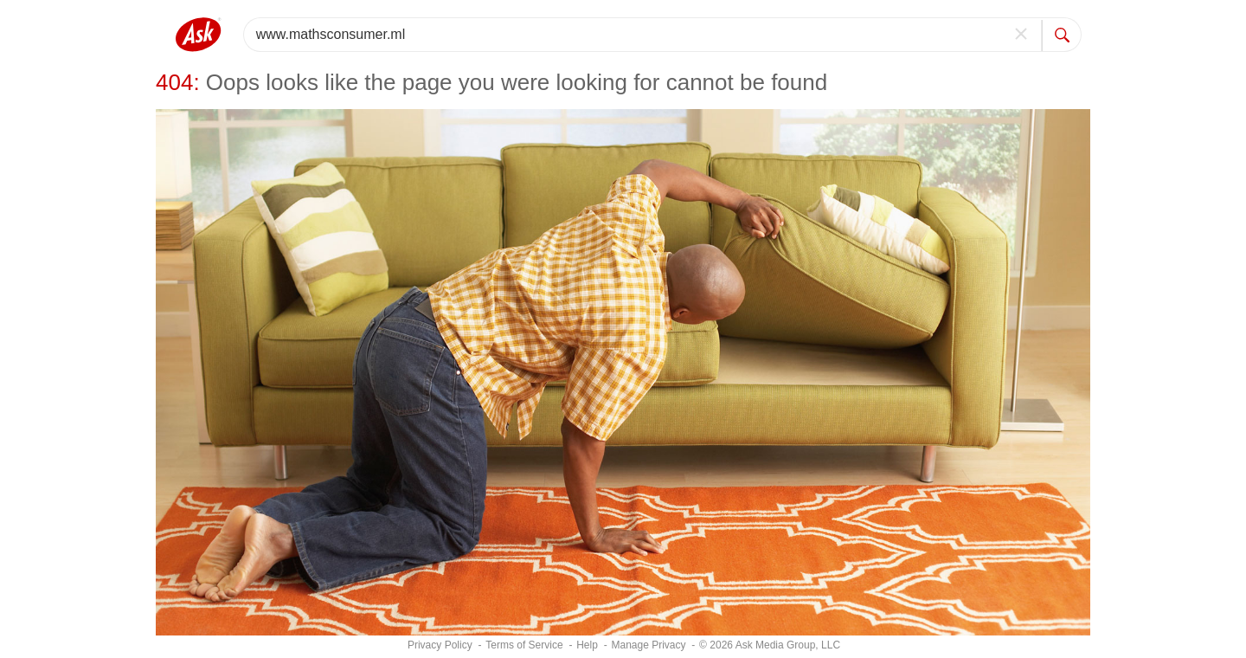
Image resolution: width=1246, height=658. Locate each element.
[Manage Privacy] (648, 645)
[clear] (1021, 34)
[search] (1062, 34)
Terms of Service (523, 645)
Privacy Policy (440, 645)
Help (587, 645)
